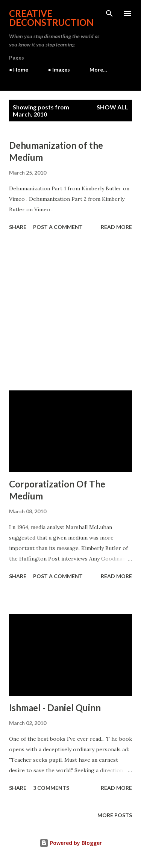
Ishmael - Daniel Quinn (55, 707)
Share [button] (17, 227)
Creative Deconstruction (51, 18)
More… (98, 69)
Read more (116, 227)
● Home (18, 69)
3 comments (51, 788)
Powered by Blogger (70, 842)
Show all (112, 107)
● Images (59, 69)
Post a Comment (58, 227)
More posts (114, 815)
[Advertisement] (70, 312)
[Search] (109, 13)
